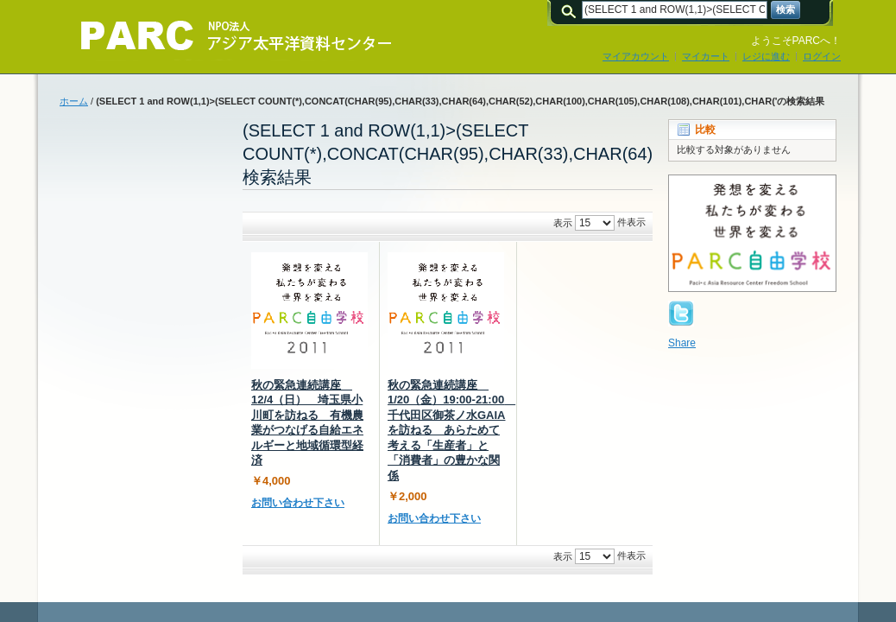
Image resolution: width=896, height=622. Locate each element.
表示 (562, 223)
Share (682, 343)
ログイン (822, 56)
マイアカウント (636, 56)
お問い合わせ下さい (297, 503)
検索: (571, 10)
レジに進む (766, 56)
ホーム (74, 101)
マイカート (705, 56)
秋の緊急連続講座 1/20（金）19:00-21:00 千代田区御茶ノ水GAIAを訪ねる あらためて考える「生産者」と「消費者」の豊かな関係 (451, 430)
